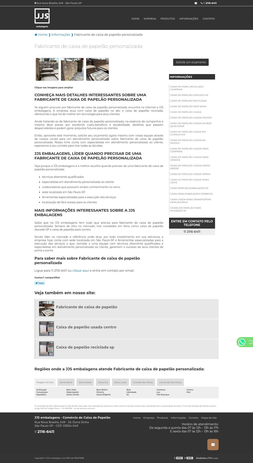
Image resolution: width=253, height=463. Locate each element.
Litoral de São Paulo (170, 382)
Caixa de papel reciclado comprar (187, 88)
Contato (209, 18)
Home (135, 18)
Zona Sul (103, 382)
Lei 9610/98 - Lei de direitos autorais (78, 408)
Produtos (168, 18)
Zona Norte (66, 382)
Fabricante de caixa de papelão (86, 307)
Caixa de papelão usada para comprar (189, 150)
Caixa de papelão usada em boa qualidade (191, 124)
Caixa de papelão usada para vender (189, 158)
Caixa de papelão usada (186, 112)
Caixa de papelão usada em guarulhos (188, 133)
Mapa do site (209, 417)
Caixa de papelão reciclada (188, 100)
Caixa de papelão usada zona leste (189, 181)
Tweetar (40, 283)
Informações (188, 18)
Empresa (150, 18)
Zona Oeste (85, 382)
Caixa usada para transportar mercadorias (190, 201)
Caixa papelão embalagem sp (189, 188)
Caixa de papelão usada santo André (190, 167)
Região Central (45, 382)
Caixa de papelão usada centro (191, 117)
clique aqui (81, 270)
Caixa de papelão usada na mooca (188, 141)
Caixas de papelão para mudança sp (185, 209)
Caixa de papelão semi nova (188, 106)
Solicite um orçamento (191, 62)
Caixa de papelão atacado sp (189, 95)
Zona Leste (120, 382)
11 (209, 3)
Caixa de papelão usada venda (190, 174)
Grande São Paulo (143, 382)
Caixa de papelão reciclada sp (85, 347)
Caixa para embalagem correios (191, 193)
